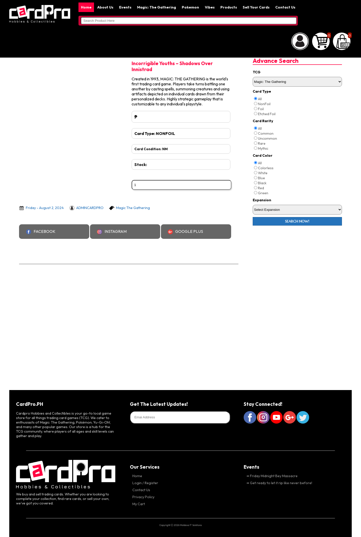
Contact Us (285, 7)
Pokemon (190, 7)
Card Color (263, 155)
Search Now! (297, 221)
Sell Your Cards (256, 7)
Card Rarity (263, 121)
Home (86, 7)
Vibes (210, 7)
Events (125, 7)
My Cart (138, 504)
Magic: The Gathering (156, 7)
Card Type (262, 91)
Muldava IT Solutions (191, 524)
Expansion (262, 200)
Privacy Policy (143, 497)
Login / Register (145, 483)
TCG (256, 72)
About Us (105, 7)
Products (228, 7)
